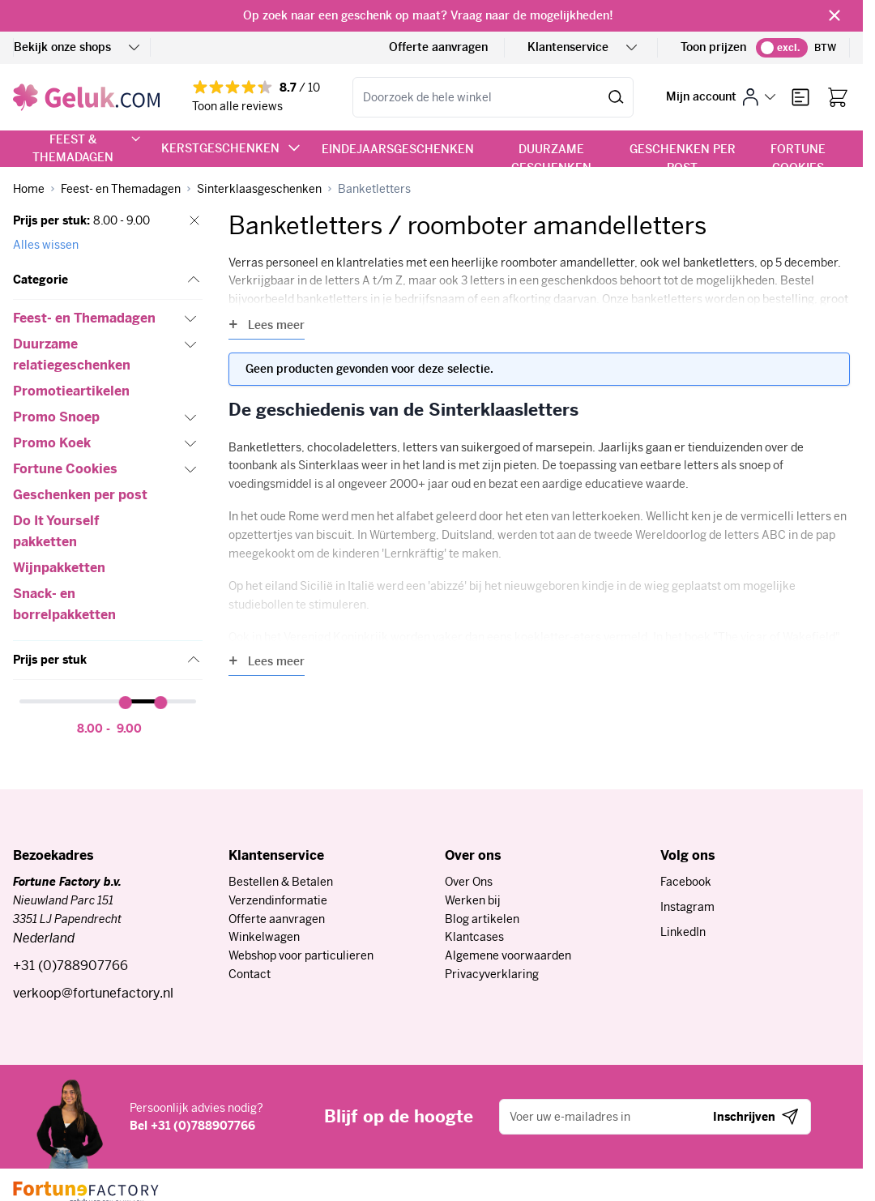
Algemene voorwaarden (508, 955)
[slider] (125, 702)
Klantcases (474, 937)
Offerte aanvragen (438, 47)
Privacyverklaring (492, 974)
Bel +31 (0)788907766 (192, 1125)
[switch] (782, 48)
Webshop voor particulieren (300, 955)
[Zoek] (616, 97)
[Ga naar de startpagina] (86, 97)
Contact (249, 974)
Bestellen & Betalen (280, 881)
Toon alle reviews (237, 106)
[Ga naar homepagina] (29, 189)
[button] (108, 280)
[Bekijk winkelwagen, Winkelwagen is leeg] (838, 97)
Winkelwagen (264, 937)
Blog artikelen (482, 919)
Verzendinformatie (277, 900)
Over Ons (469, 881)
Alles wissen (46, 244)
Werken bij (473, 900)
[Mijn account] (720, 97)
